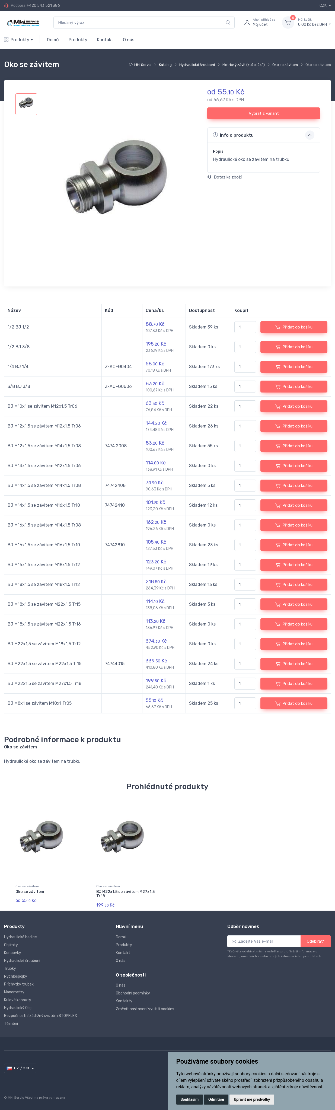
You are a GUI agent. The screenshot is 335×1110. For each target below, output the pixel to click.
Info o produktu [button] (233, 135)
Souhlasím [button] (190, 1099)
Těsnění (11, 1023)
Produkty (16, 39)
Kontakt (105, 39)
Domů (53, 39)
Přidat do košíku (293, 327)
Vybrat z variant (264, 113)
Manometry (14, 992)
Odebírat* (316, 941)
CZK (323, 5)
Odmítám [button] (216, 1099)
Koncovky (12, 952)
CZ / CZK (18, 1068)
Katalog (165, 65)
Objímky (11, 945)
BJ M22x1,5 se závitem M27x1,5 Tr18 (125, 894)
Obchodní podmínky (133, 993)
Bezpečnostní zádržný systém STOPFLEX (40, 1015)
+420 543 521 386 (43, 5)
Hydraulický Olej (17, 1008)
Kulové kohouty (17, 1000)
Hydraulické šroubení (197, 65)
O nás (128, 39)
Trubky (10, 968)
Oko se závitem (285, 65)
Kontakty (124, 1001)
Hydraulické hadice (20, 937)
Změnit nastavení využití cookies (145, 1009)
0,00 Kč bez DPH (314, 22)
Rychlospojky (15, 976)
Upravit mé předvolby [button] (252, 1099)
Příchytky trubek (19, 984)
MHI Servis (142, 65)
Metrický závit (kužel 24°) (243, 65)
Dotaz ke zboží (225, 177)
